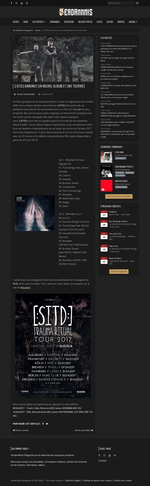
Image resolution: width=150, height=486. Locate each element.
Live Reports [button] (37, 21)
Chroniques (55, 21)
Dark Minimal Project (124, 166)
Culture (110, 21)
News (25, 21)
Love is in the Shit (123, 155)
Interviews (69, 21)
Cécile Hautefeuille (26, 94)
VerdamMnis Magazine (23, 30)
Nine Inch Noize (122, 184)
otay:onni (119, 152)
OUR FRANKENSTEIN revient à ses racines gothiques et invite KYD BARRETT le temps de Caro (119, 49)
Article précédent (84, 430)
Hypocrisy (113, 246)
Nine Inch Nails (121, 181)
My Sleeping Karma (118, 221)
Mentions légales (73, 480)
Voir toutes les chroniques (119, 196)
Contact (103, 460)
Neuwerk (26, 287)
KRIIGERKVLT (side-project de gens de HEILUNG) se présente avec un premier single (118, 134)
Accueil (16, 21)
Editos (99, 21)
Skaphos (113, 211)
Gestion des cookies (123, 480)
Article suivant (21, 430)
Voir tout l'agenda (119, 271)
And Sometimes (122, 169)
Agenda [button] (132, 21)
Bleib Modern (115, 258)
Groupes (121, 21)
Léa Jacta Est (115, 233)
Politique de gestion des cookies (97, 480)
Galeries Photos (85, 21)
